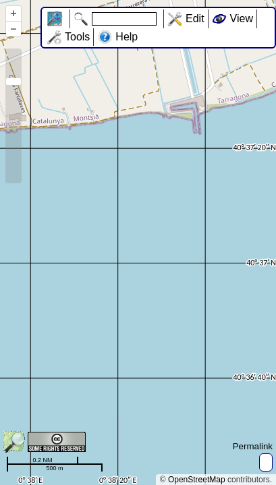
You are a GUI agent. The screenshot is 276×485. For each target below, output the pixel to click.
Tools (77, 36)
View (241, 18)
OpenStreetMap (196, 479)
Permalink (253, 446)
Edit (195, 18)
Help (126, 36)
